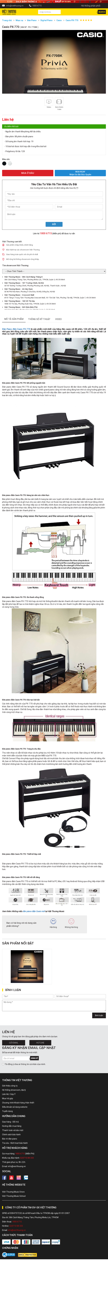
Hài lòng (53, 923)
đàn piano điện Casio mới (34, 911)
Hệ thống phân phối (90, 5)
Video (58, 319)
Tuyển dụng (7, 1111)
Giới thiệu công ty (10, 1085)
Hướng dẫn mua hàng (11, 1126)
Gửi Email (13, 1042)
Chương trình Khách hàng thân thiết (18, 1102)
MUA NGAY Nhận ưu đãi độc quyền (80, 173)
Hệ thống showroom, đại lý (14, 1090)
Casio (59, 20)
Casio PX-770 (72, 20)
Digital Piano (47, 20)
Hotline (40, 1042)
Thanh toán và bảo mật (12, 1130)
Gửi (54, 224)
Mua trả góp (7, 1098)
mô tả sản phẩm (13, 319)
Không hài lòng (71, 923)
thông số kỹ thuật (39, 319)
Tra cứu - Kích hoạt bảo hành (15, 1143)
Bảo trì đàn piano (9, 1138)
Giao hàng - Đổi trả (10, 1122)
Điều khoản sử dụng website (14, 1107)
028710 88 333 (27, 1158)
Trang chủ (7, 20)
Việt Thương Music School (14, 1196)
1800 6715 (37, 5)
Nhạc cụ (19, 20)
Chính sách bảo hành (11, 1134)
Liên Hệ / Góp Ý (9, 1094)
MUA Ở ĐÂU (27, 173)
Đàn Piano (32, 20)
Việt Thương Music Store (13, 1192)
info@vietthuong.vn (14, 5)
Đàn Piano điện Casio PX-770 (16, 329)
